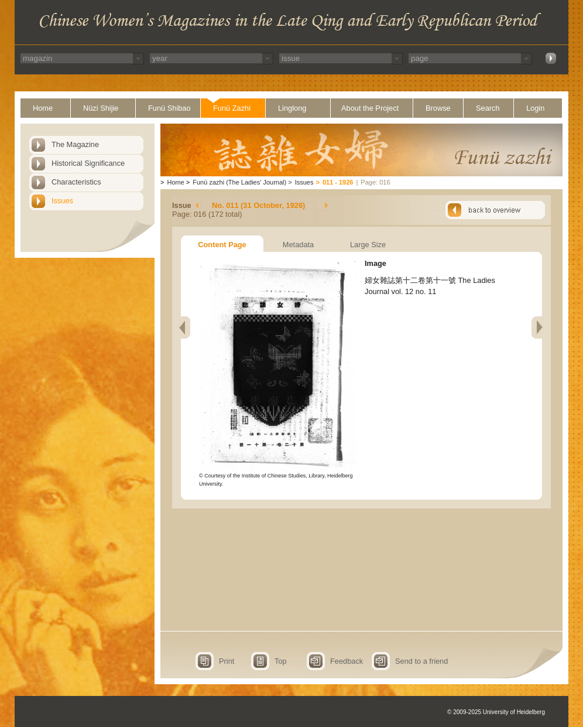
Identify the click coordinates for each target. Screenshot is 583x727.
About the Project (370, 108)
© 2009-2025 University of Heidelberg (496, 712)
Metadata (298, 244)
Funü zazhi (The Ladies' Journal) (239, 182)
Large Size (368, 244)
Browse (438, 108)
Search (488, 108)
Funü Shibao (169, 108)
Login (535, 108)
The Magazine (75, 144)
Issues (62, 200)
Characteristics (76, 182)
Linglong (292, 108)
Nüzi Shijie (100, 108)
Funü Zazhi (232, 108)
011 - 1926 (338, 182)
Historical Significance (88, 163)
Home (43, 108)
